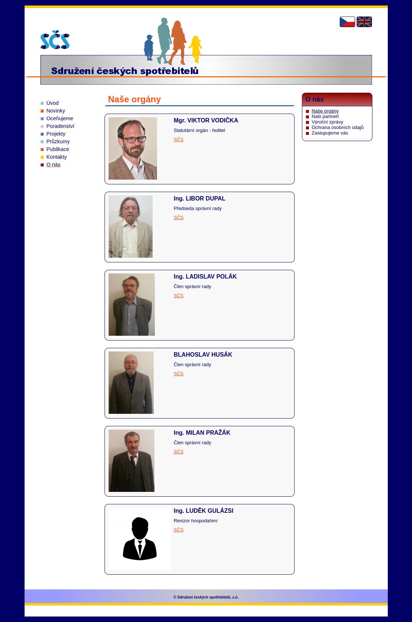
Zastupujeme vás (330, 133)
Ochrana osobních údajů (338, 127)
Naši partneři (325, 116)
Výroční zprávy (327, 122)
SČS (179, 139)
